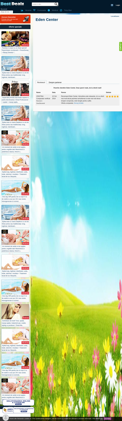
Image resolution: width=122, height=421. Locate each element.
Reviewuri (41, 82)
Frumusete (41, 10)
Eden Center (47, 19)
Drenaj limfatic (78, 103)
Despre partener (55, 82)
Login (118, 5)
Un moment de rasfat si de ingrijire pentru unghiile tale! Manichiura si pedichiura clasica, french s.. (13, 149)
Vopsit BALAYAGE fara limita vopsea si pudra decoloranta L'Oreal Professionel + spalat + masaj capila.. (15, 100)
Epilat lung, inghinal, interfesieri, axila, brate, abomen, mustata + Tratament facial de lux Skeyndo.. (15, 174)
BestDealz (12, 4)
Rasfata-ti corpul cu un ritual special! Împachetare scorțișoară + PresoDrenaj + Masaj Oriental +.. (15, 50)
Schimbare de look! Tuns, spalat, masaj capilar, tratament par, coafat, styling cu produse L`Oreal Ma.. (14, 323)
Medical (55, 10)
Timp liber (68, 10)
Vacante (28, 10)
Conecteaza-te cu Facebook (112, 5)
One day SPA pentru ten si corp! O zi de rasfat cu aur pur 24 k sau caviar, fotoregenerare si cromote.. (14, 372)
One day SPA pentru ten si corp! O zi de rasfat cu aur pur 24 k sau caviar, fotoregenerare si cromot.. (14, 199)
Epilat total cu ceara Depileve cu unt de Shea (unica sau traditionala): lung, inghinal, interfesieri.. (15, 75)
